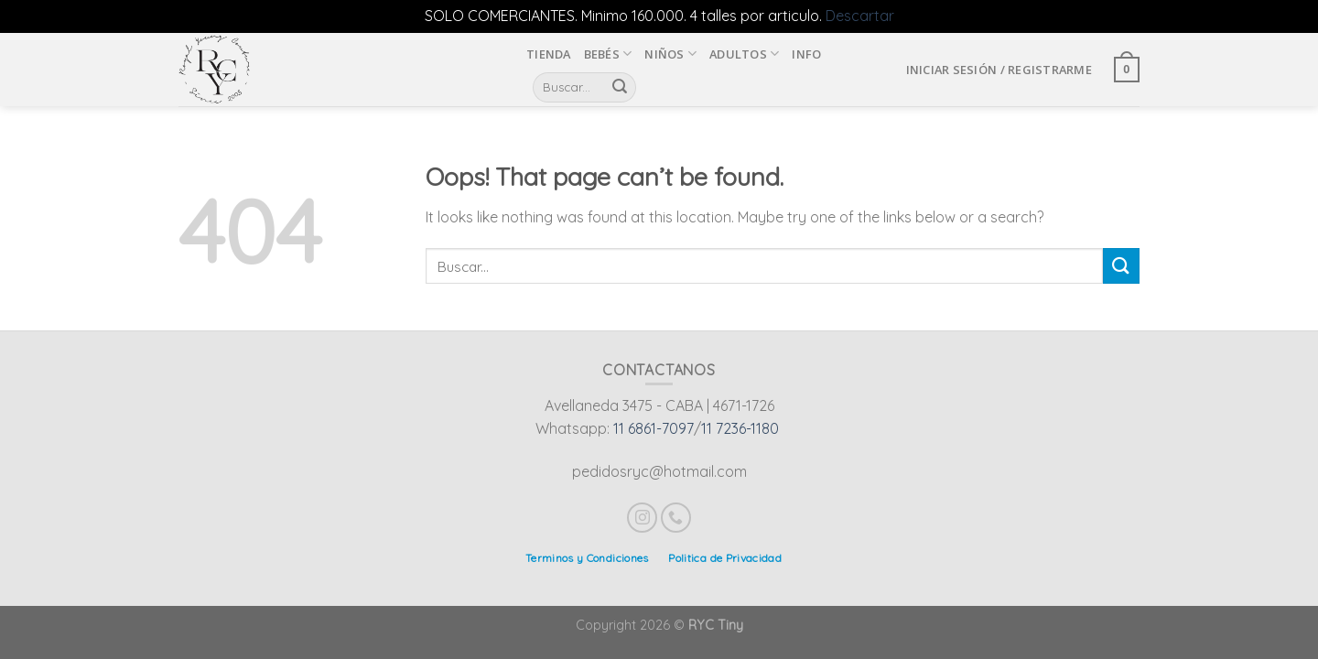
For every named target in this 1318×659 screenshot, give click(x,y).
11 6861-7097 (653, 428)
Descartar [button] (860, 15)
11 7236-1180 (740, 428)
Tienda (548, 54)
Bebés (608, 53)
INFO (806, 54)
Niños (670, 53)
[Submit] (1121, 266)
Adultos (744, 53)
